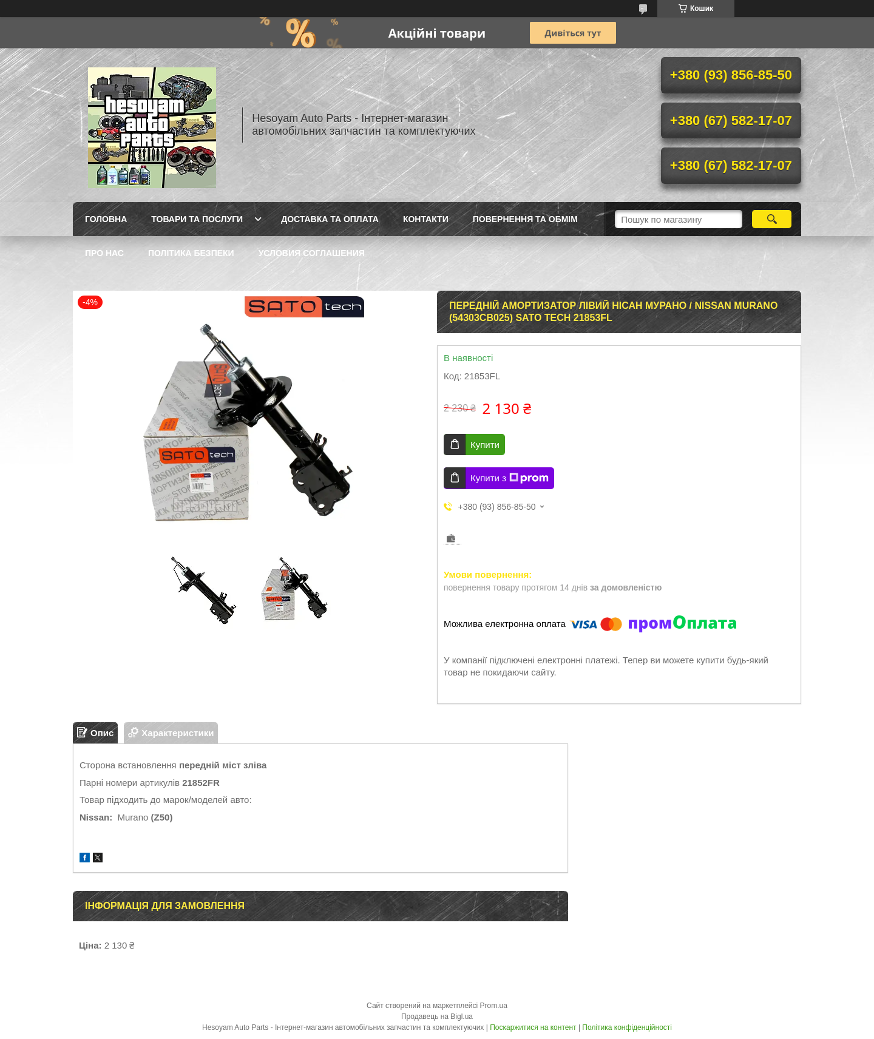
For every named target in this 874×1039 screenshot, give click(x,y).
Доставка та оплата (330, 219)
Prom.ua (493, 1005)
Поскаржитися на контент (533, 1027)
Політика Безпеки (191, 253)
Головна (106, 219)
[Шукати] (771, 219)
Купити (485, 444)
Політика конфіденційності (627, 1027)
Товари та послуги (197, 219)
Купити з (509, 478)
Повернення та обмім (525, 219)
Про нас (104, 253)
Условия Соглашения (312, 253)
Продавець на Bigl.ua (437, 1016)
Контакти (426, 219)
